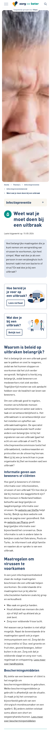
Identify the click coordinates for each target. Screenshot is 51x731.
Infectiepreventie (18, 202)
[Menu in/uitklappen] (6, 4)
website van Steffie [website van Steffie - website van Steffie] (28, 509)
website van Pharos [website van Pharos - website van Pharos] (17, 522)
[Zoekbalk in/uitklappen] (45, 4)
